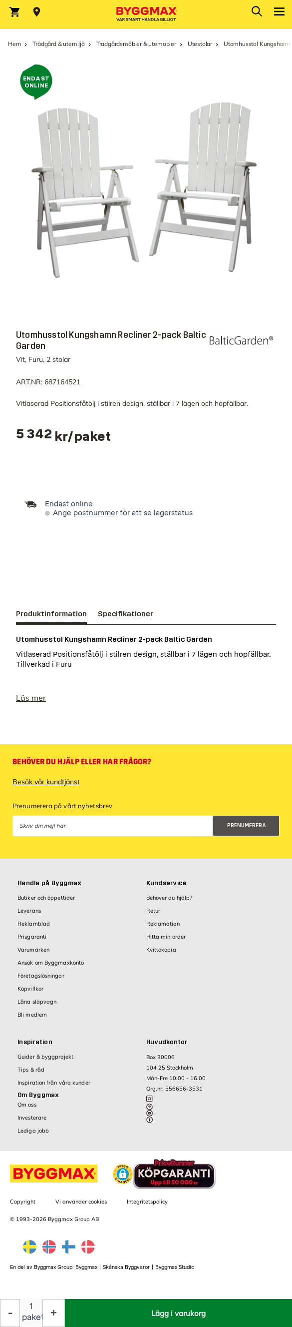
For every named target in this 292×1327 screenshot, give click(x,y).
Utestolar (200, 43)
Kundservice (166, 888)
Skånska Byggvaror (126, 1272)
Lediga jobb (33, 1135)
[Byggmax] (146, 14)
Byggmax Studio (174, 1272)
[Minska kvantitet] (10, 1313)
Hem (14, 43)
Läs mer (31, 703)
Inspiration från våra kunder (53, 1087)
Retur (153, 915)
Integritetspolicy (147, 1206)
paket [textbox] (31, 1317)
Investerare (31, 1122)
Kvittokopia (161, 954)
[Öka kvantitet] (53, 1313)
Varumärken (33, 954)
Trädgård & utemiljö (58, 43)
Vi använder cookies (81, 1206)
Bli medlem (32, 1019)
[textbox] (63, 437)
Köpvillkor (30, 993)
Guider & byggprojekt (45, 1061)
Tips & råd (30, 1074)
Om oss (26, 1109)
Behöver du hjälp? (169, 902)
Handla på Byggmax (49, 888)
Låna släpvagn (36, 1006)
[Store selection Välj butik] (36, 12)
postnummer (95, 513)
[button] (123, 1179)
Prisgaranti (31, 941)
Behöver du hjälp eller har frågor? (81, 766)
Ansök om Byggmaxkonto (50, 967)
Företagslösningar (40, 980)
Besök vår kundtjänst (46, 786)
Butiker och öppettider (46, 902)
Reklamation (163, 928)
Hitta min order (166, 941)
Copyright (22, 1206)
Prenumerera (246, 830)
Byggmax (86, 1272)
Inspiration (34, 1047)
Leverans (29, 915)
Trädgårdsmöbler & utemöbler (136, 43)
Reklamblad (33, 928)
